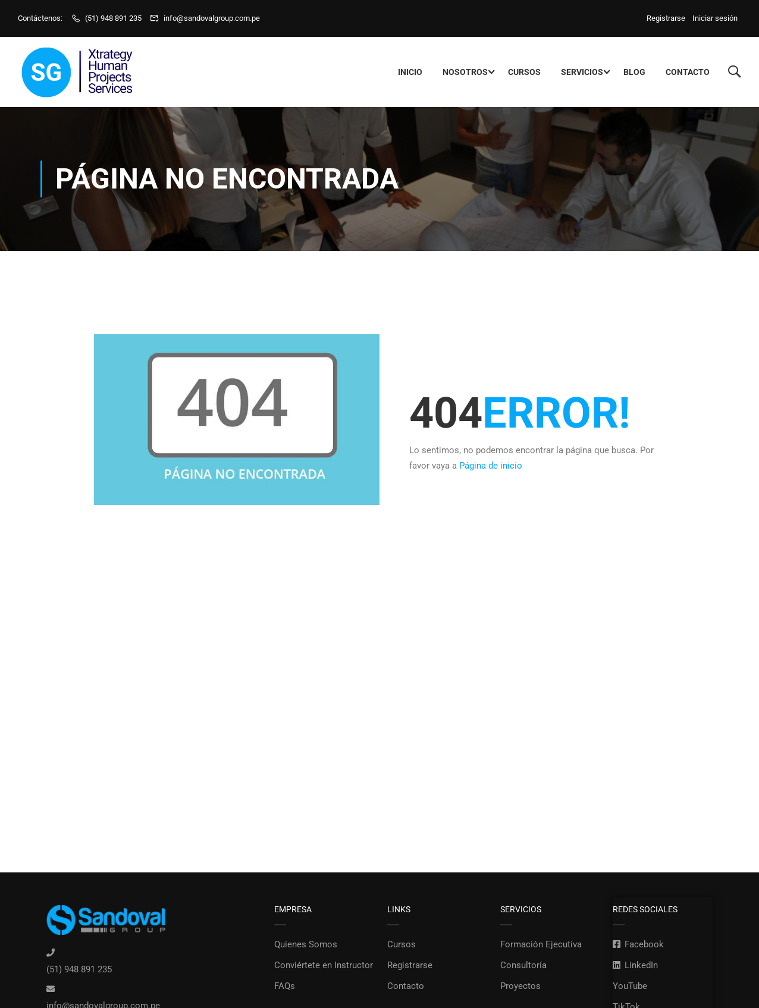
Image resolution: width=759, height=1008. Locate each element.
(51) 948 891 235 (113, 18)
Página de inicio (490, 465)
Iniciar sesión (715, 18)
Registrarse (668, 18)
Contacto (688, 72)
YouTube (630, 986)
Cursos (524, 72)
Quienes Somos (305, 944)
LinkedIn (635, 965)
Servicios (582, 72)
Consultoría (523, 965)
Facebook (638, 944)
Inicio (410, 72)
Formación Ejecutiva (541, 944)
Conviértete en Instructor (323, 965)
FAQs (284, 986)
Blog (634, 72)
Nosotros (465, 72)
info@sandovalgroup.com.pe (212, 18)
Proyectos (520, 986)
